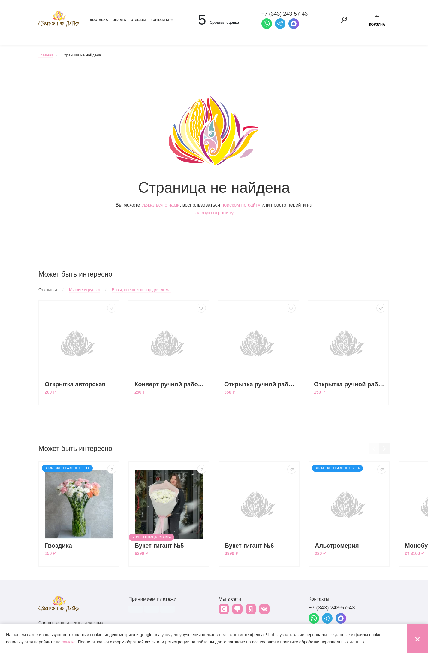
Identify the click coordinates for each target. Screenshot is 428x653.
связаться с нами (160, 204)
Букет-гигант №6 (249, 545)
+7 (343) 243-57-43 (332, 608)
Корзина (377, 20)
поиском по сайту (241, 204)
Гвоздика (58, 545)
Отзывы (138, 20)
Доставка (99, 20)
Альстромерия (337, 545)
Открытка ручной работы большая (260, 384)
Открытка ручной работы (349, 384)
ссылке (68, 641)
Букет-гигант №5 (159, 545)
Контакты (160, 20)
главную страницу (213, 212)
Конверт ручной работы (170, 384)
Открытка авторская (75, 384)
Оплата (119, 20)
